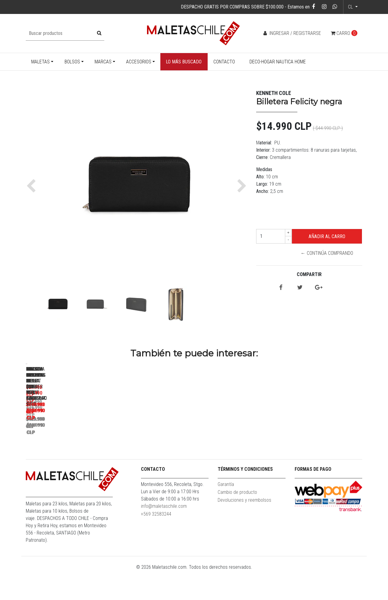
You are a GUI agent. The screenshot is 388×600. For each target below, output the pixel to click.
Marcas (103, 62)
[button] (32, 186)
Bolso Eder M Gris (323, 449)
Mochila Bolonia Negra (238, 449)
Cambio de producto (237, 521)
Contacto (224, 62)
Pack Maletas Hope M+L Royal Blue (68, 449)
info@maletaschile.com (164, 535)
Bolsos (72, 62)
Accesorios (138, 62)
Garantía (226, 513)
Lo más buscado (184, 62)
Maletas (40, 62)
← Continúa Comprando (327, 253)
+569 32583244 (156, 543)
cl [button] (351, 7)
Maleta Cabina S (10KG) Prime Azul (153, 449)
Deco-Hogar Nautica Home (277, 62)
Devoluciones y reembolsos (244, 529)
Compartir (309, 274)
